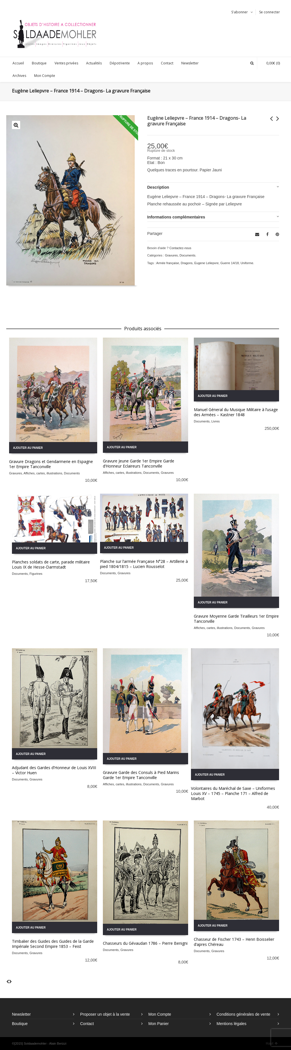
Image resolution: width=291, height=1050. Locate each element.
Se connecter (269, 12)
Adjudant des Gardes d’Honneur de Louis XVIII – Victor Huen (54, 770)
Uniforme (246, 263)
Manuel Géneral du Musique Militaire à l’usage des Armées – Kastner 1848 (236, 412)
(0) (270, 63)
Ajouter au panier (28, 447)
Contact (87, 1023)
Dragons (187, 263)
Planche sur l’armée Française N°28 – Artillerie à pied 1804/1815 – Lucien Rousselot (144, 564)
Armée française (167, 263)
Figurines (36, 573)
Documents (188, 255)
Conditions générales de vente (243, 1014)
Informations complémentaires (176, 217)
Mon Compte (159, 1014)
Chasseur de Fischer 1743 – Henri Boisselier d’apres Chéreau (234, 942)
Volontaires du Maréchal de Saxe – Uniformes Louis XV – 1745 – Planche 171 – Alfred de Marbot (233, 793)
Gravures (171, 255)
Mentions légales (231, 1023)
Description (158, 187)
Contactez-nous (180, 248)
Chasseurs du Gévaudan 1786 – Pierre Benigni (145, 943)
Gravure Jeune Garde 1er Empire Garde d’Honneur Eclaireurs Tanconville (138, 463)
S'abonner (239, 12)
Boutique (20, 1023)
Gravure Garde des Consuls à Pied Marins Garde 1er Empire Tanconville (141, 775)
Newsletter (21, 1014)
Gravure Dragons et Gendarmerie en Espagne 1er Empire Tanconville (51, 464)
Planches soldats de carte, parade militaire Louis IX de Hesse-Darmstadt (51, 564)
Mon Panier (158, 1023)
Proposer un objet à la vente (105, 1014)
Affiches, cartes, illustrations (43, 473)
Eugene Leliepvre (206, 263)
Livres (215, 421)
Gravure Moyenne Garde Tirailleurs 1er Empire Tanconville (236, 618)
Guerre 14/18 (229, 263)
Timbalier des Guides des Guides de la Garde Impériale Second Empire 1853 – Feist (53, 944)
